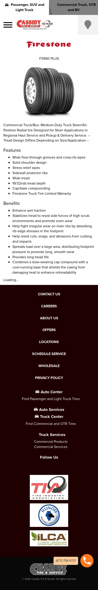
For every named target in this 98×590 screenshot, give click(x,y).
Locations (49, 341)
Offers (49, 329)
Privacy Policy (49, 377)
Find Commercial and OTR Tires (51, 423)
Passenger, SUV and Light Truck (24, 7)
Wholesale (49, 365)
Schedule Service (49, 353)
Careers (49, 306)
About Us (49, 318)
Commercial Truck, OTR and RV (73, 7)
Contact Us (49, 294)
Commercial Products (51, 441)
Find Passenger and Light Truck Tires (51, 398)
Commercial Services (50, 446)
